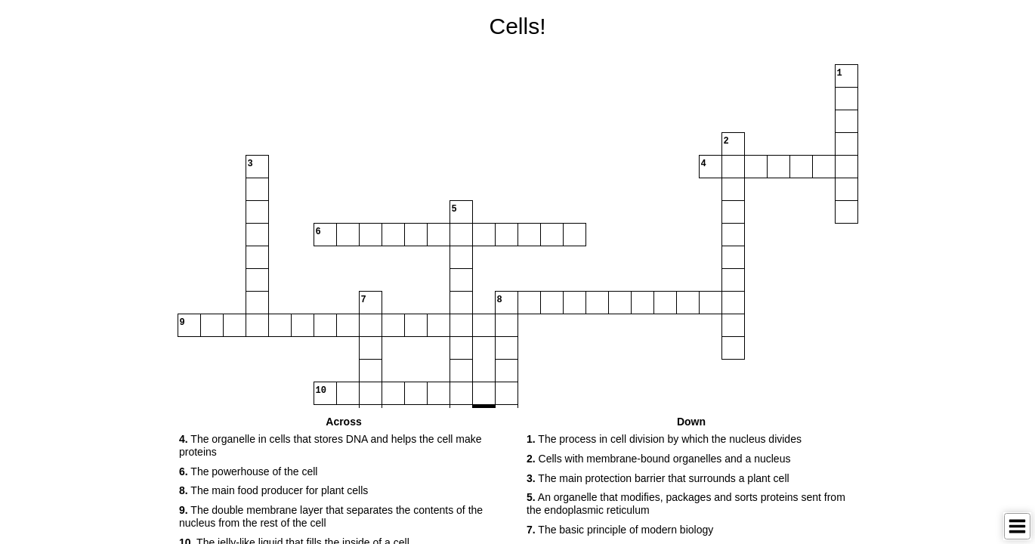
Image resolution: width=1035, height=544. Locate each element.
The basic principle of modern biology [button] (620, 530)
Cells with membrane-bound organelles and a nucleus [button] (658, 459)
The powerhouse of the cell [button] (248, 471)
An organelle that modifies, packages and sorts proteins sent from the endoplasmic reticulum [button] (686, 503)
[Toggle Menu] (1017, 526)
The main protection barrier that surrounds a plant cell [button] (658, 478)
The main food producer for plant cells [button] (273, 490)
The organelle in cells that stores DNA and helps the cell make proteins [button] (330, 445)
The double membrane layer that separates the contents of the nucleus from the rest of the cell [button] (331, 516)
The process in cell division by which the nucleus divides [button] (664, 439)
